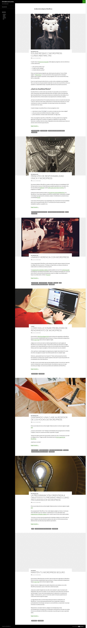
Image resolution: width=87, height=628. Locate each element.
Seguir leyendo (35, 126)
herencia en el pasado (44, 61)
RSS (3, 19)
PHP (60, 282)
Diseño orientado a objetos (56, 450)
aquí (32, 427)
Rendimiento (34, 373)
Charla (32, 326)
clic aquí (35, 339)
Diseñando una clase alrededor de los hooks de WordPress (49, 418)
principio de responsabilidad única (57, 192)
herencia (48, 274)
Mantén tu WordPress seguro (48, 572)
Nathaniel (42, 187)
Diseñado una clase (44, 450)
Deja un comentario (36, 58)
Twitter (4, 15)
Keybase (4, 14)
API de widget (35, 282)
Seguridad (33, 570)
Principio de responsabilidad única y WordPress (47, 177)
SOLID (38, 197)
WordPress (34, 132)
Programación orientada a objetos (56, 130)
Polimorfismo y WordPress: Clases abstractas (46, 54)
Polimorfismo (38, 74)
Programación (34, 51)
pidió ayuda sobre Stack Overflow (56, 187)
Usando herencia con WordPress (50, 257)
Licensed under (78, 626)
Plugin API (66, 450)
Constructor (35, 450)
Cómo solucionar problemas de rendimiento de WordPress (49, 329)
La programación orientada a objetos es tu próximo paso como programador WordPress (50, 497)
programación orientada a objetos (40, 270)
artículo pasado (65, 270)
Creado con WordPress (6, 626)
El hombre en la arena (8, 1)
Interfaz (56, 282)
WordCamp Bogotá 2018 (43, 336)
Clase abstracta (35, 130)
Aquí (38, 339)
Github (4, 16)
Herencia (50, 282)
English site (4, 6)
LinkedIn (4, 17)
